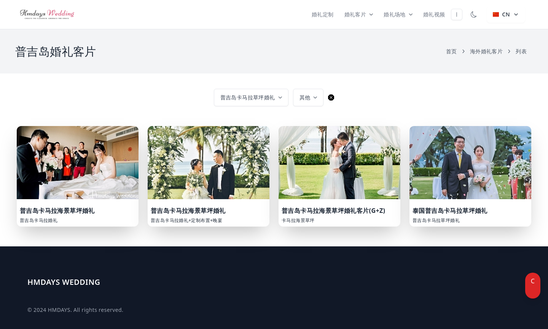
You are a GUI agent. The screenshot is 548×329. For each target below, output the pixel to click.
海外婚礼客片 (490, 51)
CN (506, 14)
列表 (521, 51)
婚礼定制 (323, 14)
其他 (308, 97)
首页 (455, 51)
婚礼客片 (358, 14)
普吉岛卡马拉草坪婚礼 (251, 97)
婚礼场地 (398, 14)
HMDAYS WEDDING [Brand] (63, 282)
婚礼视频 (434, 14)
